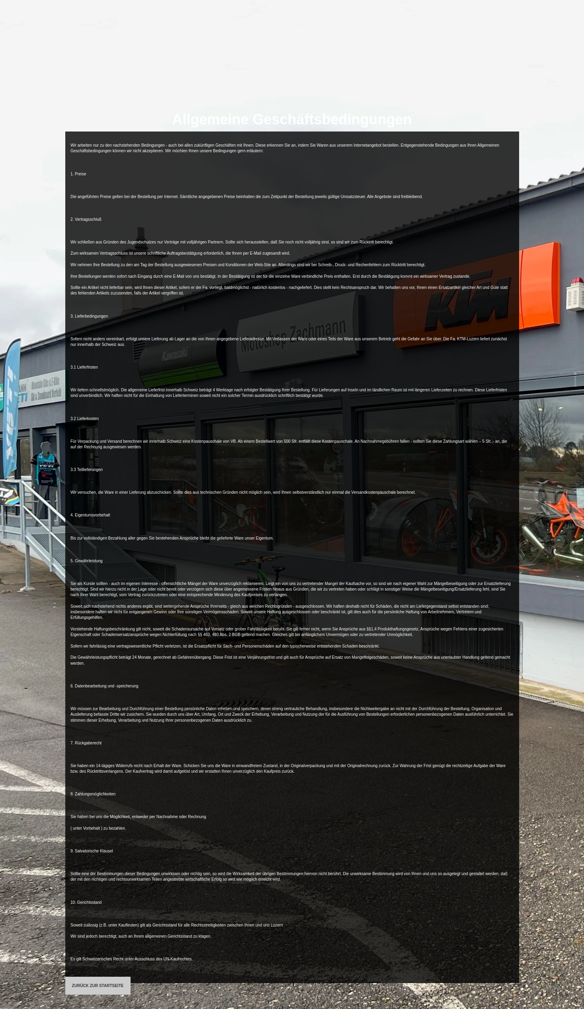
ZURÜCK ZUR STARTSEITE (98, 985)
